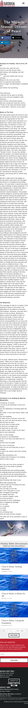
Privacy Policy (22, 698)
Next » (22, 630)
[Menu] (23, 3)
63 (18, 630)
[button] (12, 685)
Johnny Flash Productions (17, 699)
